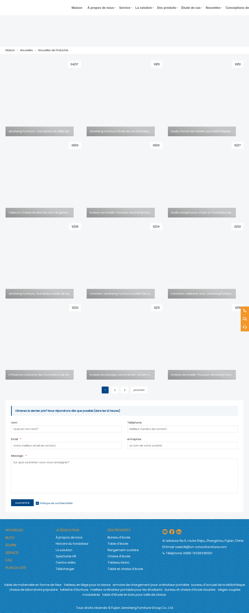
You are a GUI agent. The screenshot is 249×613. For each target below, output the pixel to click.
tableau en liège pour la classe (87, 585)
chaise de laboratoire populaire (33, 589)
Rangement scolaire (123, 550)
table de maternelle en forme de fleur (33, 585)
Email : (16, 439)
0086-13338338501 (197, 553)
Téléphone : (135, 423)
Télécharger (65, 569)
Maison (10, 50)
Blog (10, 537)
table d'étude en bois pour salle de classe (134, 594)
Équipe (11, 545)
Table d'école (118, 543)
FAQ (9, 560)
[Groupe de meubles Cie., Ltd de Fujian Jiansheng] (37, 8)
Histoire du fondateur (72, 543)
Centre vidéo (66, 562)
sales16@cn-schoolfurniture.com (201, 547)
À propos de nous (69, 537)
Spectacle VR (66, 556)
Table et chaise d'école (125, 569)
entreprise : (134, 439)
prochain (139, 390)
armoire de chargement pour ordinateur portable (151, 585)
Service (12, 552)
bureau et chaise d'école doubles (190, 589)
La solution (64, 550)
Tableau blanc (119, 562)
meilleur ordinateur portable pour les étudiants (126, 589)
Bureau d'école (119, 537)
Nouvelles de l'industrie (53, 50)
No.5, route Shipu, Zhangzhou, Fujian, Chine (211, 540)
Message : (18, 456)
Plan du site (16, 567)
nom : (14, 423)
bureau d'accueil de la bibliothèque (218, 585)
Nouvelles (26, 50)
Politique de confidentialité (56, 503)
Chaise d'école (119, 556)
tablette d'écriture (74, 589)
